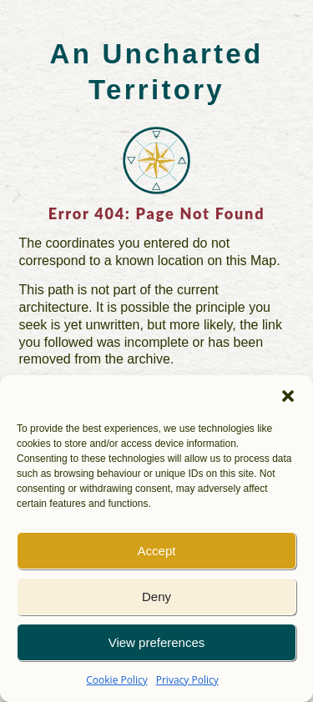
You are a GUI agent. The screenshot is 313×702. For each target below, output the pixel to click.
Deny (156, 596)
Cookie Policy (116, 680)
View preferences (157, 642)
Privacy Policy (187, 680)
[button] (288, 396)
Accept (157, 551)
